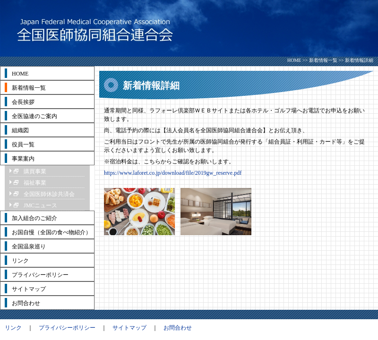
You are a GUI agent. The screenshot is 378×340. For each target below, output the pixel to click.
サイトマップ (129, 327)
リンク (13, 327)
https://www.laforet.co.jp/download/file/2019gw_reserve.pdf (172, 173)
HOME (294, 60)
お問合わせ (177, 327)
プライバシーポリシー (67, 327)
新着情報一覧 (323, 60)
